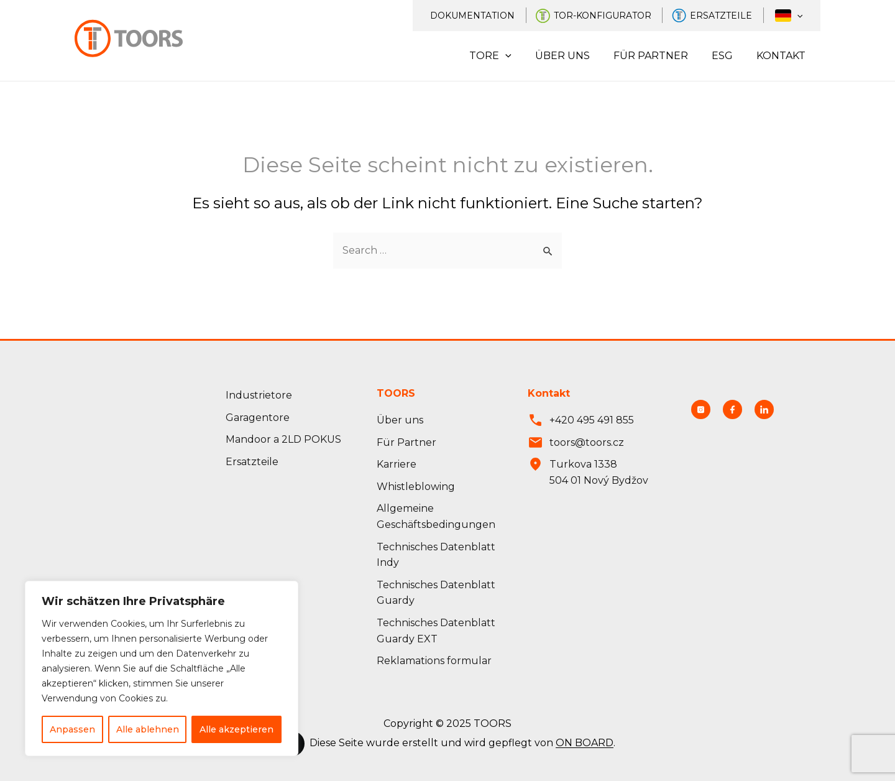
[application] (800, 15)
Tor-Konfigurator (614, 15)
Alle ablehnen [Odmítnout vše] (147, 729)
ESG (727, 56)
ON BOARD (584, 743)
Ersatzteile (730, 15)
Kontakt (782, 56)
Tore (507, 56)
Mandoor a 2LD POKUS (283, 439)
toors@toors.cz (586, 442)
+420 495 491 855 (591, 420)
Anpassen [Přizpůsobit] (72, 729)
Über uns (575, 56)
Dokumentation (486, 15)
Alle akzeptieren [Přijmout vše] (236, 729)
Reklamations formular (434, 661)
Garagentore (258, 417)
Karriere (396, 464)
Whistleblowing (416, 486)
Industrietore (259, 395)
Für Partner (660, 56)
